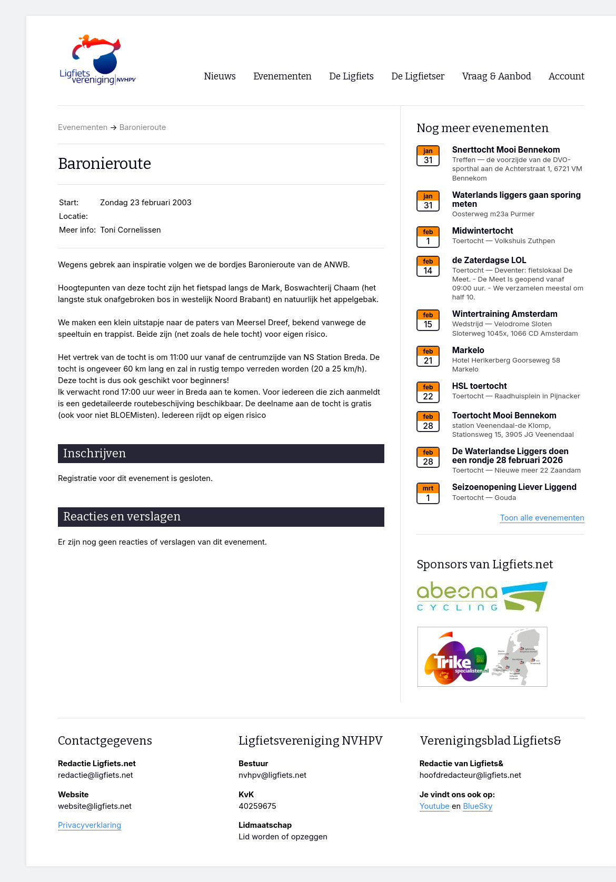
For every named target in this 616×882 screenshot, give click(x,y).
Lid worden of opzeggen (283, 836)
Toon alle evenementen (542, 518)
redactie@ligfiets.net (95, 775)
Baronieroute (143, 127)
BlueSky (477, 806)
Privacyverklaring (89, 825)
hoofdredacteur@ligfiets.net (470, 775)
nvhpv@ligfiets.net (272, 775)
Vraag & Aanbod (496, 76)
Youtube (435, 806)
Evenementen (82, 127)
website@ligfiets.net (95, 806)
